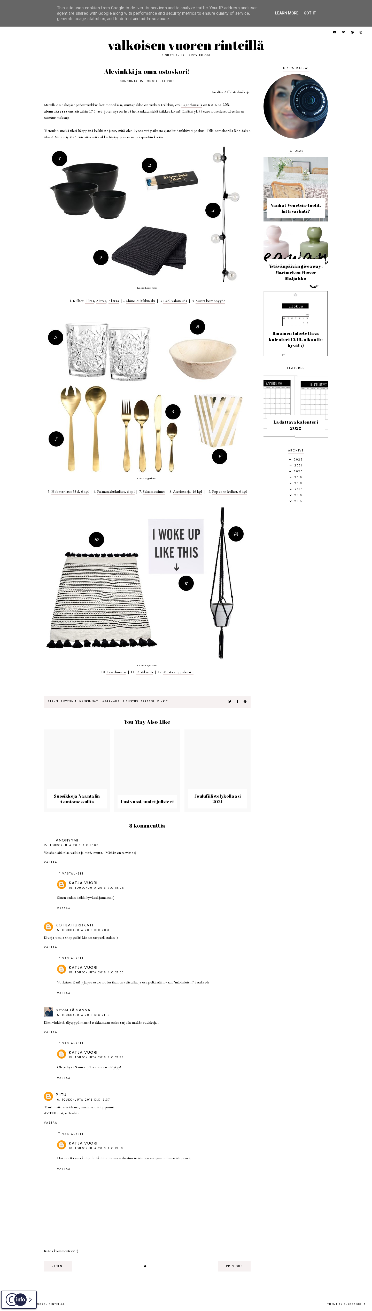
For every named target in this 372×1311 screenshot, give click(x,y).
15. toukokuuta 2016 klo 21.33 (96, 1057)
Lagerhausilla (191, 104)
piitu (61, 1094)
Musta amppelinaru (178, 671)
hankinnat (88, 701)
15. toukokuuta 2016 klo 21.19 (83, 1015)
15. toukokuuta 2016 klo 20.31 (83, 930)
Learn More (287, 13)
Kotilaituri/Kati (74, 925)
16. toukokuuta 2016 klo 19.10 (96, 1148)
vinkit (162, 701)
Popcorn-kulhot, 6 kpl (229, 491)
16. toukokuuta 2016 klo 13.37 (83, 1100)
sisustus (130, 701)
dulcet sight (355, 1304)
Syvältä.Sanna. (74, 1010)
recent (58, 1266)
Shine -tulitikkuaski (140, 300)
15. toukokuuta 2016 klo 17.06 (71, 845)
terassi (147, 701)
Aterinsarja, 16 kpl (187, 491)
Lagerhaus (110, 701)
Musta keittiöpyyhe (210, 300)
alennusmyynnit (62, 701)
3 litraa (114, 300)
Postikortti (144, 671)
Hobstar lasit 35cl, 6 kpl (70, 491)
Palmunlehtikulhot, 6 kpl (116, 491)
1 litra (89, 300)
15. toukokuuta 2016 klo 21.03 (96, 972)
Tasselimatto (116, 671)
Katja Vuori (83, 882)
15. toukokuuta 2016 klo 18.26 (96, 888)
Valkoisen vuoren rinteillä (186, 45)
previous (234, 1266)
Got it (310, 13)
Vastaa (50, 862)
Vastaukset (73, 874)
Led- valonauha (175, 300)
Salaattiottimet (154, 491)
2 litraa (101, 300)
